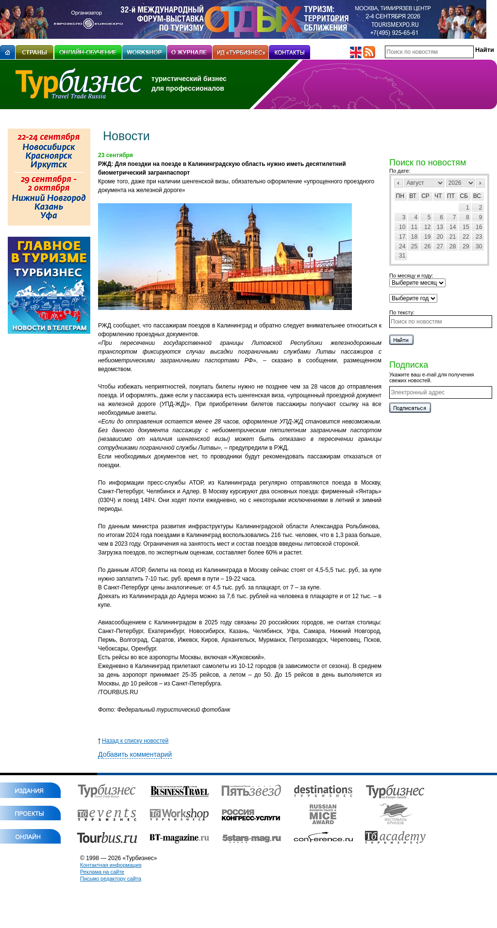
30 (479, 246)
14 (452, 227)
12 (427, 227)
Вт (412, 196)
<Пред (398, 183)
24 (402, 246)
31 (402, 255)
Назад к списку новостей (133, 740)
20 (440, 236)
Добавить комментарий (135, 754)
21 (452, 236)
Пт (451, 196)
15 (466, 227)
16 (479, 227)
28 (452, 246)
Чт (438, 196)
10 (402, 227)
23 (479, 236)
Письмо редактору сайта (110, 878)
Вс (477, 196)
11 (414, 227)
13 (440, 227)
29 (466, 246)
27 (440, 246)
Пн (400, 196)
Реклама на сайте (102, 872)
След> (480, 183)
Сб (464, 196)
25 (414, 246)
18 (414, 236)
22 (466, 236)
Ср (425, 196)
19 (427, 236)
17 (402, 236)
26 (427, 246)
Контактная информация (110, 865)
